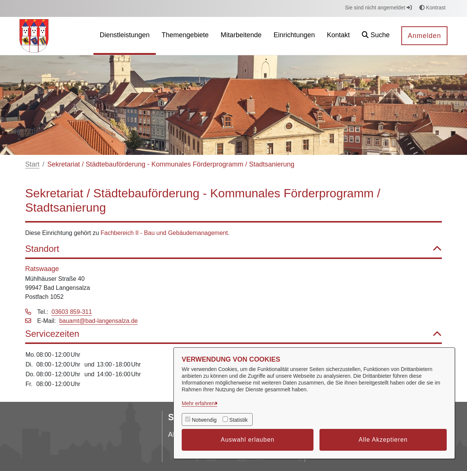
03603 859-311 (71, 312)
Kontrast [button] (432, 8)
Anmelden (424, 35)
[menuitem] (124, 36)
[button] (376, 36)
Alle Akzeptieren (383, 439)
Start (32, 164)
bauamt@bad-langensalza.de (98, 321)
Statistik (238, 420)
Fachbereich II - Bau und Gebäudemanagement (164, 233)
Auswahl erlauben (247, 439)
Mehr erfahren (198, 403)
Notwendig (204, 420)
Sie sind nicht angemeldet (378, 8)
